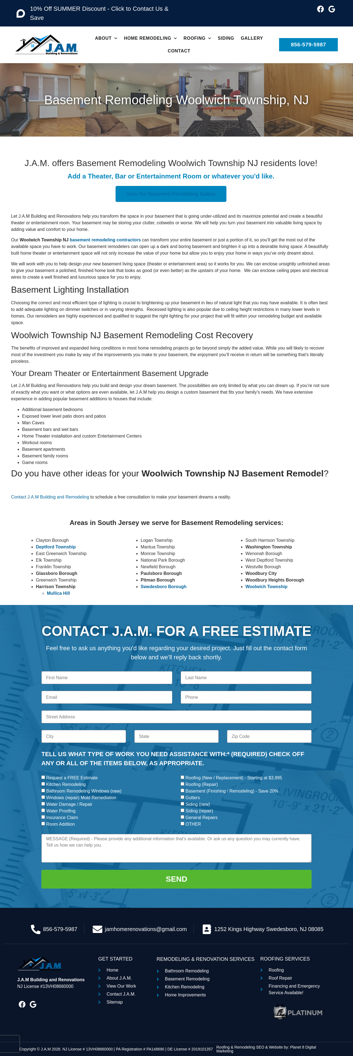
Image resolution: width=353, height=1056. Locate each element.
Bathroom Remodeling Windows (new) (83, 791)
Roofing (197, 38)
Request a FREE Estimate (72, 777)
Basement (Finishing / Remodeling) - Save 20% (231, 791)
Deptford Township (56, 547)
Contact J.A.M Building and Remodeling (50, 497)
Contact (179, 51)
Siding (226, 38)
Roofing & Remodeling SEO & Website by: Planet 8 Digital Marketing (266, 1049)
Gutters (192, 797)
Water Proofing (60, 811)
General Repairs (201, 817)
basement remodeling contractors (105, 240)
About (106, 38)
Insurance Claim (62, 817)
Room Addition (60, 824)
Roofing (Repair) (201, 784)
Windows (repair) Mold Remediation (81, 797)
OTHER (193, 824)
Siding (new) (197, 804)
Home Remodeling (150, 38)
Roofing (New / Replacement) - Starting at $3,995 (233, 777)
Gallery (252, 38)
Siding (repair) (199, 811)
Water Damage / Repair (69, 804)
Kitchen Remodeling (65, 784)
